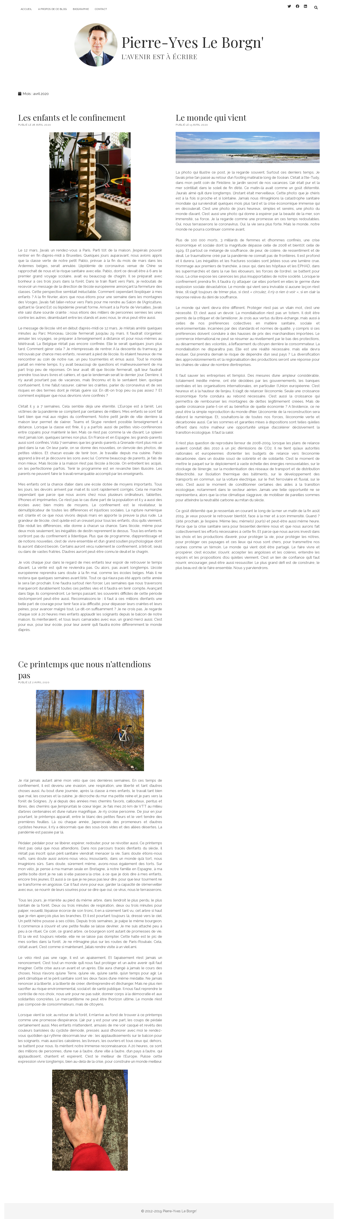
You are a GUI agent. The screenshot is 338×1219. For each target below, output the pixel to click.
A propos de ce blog (52, 9)
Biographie (81, 9)
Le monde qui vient (211, 117)
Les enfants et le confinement (72, 117)
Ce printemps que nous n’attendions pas (84, 669)
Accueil (26, 9)
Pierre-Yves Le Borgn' (192, 41)
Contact (101, 9)
